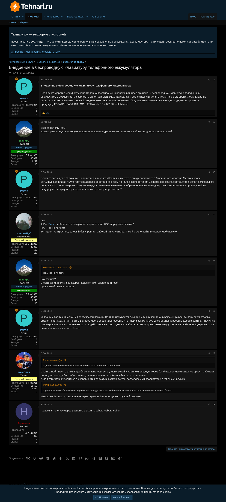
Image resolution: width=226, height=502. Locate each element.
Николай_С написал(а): (55, 267)
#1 (214, 79)
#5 (214, 260)
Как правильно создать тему (43, 51)
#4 (214, 214)
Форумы (33, 16)
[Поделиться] (209, 80)
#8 (214, 404)
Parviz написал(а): (52, 360)
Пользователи (75, 16)
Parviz (15, 72)
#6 (214, 311)
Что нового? (51, 16)
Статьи (15, 16)
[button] (22, 16)
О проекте (98, 16)
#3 (214, 172)
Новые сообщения (19, 22)
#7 (214, 353)
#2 (214, 122)
